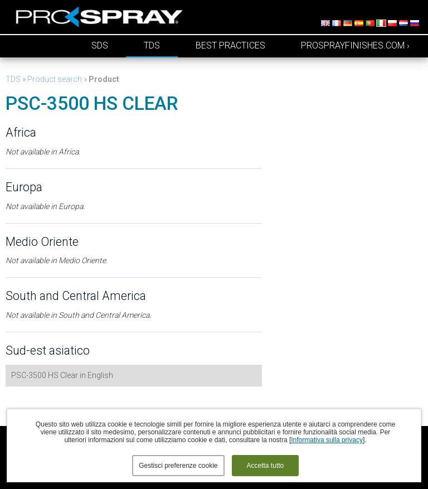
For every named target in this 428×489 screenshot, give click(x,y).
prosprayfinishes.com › (355, 45)
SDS (99, 45)
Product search (54, 79)
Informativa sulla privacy (327, 440)
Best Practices (230, 45)
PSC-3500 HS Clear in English (62, 375)
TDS (152, 45)
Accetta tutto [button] (265, 465)
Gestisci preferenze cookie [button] (178, 465)
